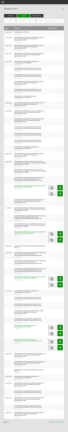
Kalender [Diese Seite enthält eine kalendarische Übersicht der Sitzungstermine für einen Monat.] (10, 15)
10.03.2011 (8, 162)
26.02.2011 (8, 103)
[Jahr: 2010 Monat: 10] (16, 20)
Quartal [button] (10, 21)
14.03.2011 (8, 246)
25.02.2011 (8, 61)
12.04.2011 (8, 383)
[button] (60, 187)
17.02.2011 (8, 37)
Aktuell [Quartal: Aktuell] (40, 21)
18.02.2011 (8, 45)
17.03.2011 (8, 291)
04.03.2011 (8, 154)
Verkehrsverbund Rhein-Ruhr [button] (53, 21)
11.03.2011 (8, 208)
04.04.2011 (8, 376)
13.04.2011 (8, 398)
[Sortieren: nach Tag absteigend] (8, 28)
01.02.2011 (8, 32)
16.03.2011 (8, 253)
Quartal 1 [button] (23, 21)
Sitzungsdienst (59, 422)
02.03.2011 (8, 111)
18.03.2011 (8, 354)
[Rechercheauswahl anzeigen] (62, 9)
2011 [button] (31, 21)
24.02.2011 (8, 53)
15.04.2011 (8, 412)
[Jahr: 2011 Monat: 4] (36, 20)
